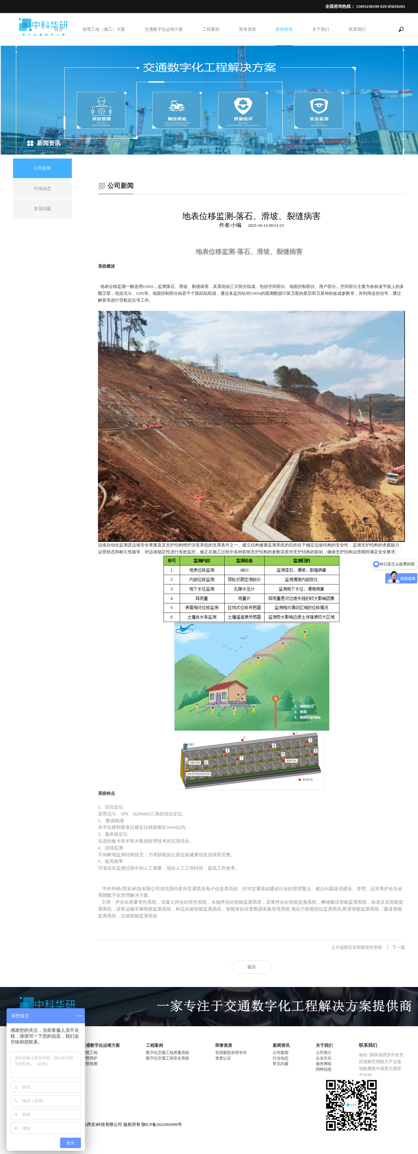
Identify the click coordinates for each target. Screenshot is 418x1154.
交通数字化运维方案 (164, 29)
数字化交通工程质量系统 (167, 1052)
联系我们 (357, 29)
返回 (251, 966)
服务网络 (323, 1064)
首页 (59, 29)
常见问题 (280, 1064)
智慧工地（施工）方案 (104, 29)
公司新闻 (280, 1052)
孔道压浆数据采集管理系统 (135, 947)
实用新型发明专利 (231, 1052)
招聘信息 (323, 1069)
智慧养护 (89, 1058)
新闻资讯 (284, 29)
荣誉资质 (247, 29)
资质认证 (223, 1058)
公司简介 (323, 1052)
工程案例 (210, 29)
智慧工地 (89, 1052)
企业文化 (323, 1058)
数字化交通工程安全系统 (167, 1058)
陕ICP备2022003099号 (161, 1124)
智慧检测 (89, 1064)
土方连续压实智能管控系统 (368, 947)
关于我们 (320, 29)
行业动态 (280, 1058)
